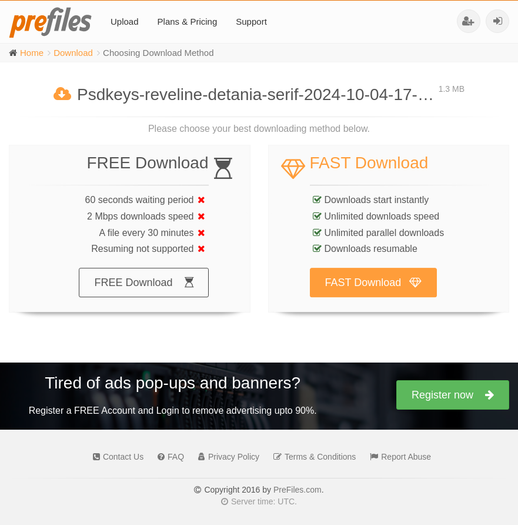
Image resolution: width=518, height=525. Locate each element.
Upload (125, 21)
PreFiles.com (297, 489)
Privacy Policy (225, 456)
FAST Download (373, 294)
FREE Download (143, 294)
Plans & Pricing (188, 21)
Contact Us (115, 456)
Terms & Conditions (312, 456)
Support (251, 21)
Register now (453, 395)
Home (32, 53)
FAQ (168, 456)
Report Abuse (397, 456)
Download (73, 53)
